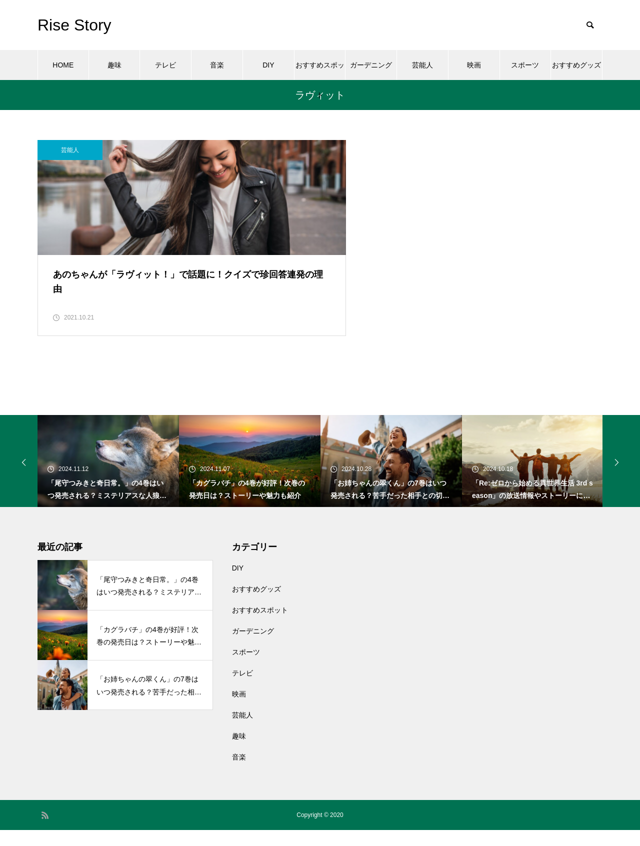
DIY (268, 65)
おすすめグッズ (576, 65)
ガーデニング (371, 65)
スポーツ (525, 65)
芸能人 (422, 65)
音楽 (217, 65)
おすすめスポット (320, 70)
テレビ (165, 65)
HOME (63, 65)
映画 (474, 65)
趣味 (115, 65)
